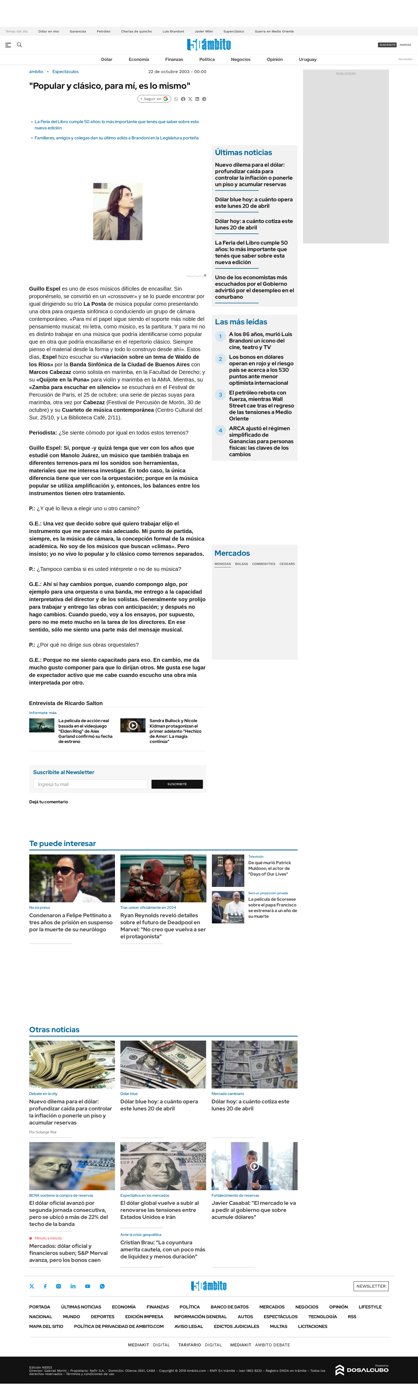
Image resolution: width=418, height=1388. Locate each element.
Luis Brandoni (173, 31)
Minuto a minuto (48, 1238)
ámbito (36, 72)
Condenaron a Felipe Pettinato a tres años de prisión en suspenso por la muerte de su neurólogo (71, 922)
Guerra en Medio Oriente (274, 31)
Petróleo (103, 31)
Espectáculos (65, 72)
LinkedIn (73, 1286)
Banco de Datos (230, 1307)
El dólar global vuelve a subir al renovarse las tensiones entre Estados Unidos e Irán (159, 1210)
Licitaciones (312, 1326)
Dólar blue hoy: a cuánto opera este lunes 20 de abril (254, 202)
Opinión (275, 59)
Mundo (71, 1317)
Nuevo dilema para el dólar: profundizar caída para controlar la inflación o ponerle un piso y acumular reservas (254, 174)
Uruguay (308, 59)
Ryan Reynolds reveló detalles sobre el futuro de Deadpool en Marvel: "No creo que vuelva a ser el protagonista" (163, 926)
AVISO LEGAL (189, 1326)
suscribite (387, 44)
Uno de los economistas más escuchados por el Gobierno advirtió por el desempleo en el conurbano (254, 287)
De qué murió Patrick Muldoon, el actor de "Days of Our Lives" (269, 868)
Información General (200, 1317)
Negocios (241, 59)
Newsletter (406, 59)
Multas (278, 1326)
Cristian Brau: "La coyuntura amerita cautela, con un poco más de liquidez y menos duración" (162, 1249)
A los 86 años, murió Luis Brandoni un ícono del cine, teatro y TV (260, 341)
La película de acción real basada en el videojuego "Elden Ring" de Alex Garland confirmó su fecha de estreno (85, 731)
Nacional (40, 1317)
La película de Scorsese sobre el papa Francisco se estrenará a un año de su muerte (272, 907)
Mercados (272, 1307)
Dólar (107, 59)
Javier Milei (204, 31)
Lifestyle (370, 1307)
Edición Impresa (144, 1317)
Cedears (287, 564)
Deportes (102, 1317)
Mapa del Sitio (46, 1326)
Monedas (223, 564)
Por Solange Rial (42, 1132)
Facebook (45, 1286)
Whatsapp (102, 1286)
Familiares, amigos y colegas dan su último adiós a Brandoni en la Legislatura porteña (117, 138)
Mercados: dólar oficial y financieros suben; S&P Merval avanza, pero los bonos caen (68, 1253)
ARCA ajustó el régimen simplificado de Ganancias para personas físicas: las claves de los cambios (261, 441)
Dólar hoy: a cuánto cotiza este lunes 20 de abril (254, 224)
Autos (245, 1317)
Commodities (263, 564)
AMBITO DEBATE (260, 1344)
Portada (39, 1307)
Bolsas (241, 564)
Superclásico (233, 31)
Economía (139, 59)
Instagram (58, 1286)
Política (207, 59)
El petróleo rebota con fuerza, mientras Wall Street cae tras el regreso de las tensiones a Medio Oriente (261, 405)
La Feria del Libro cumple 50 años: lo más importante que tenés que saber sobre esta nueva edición (251, 252)
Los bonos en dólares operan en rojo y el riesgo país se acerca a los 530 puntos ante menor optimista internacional (261, 369)
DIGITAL (149, 1344)
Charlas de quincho (136, 31)
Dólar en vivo (48, 31)
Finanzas (174, 59)
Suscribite (177, 784)
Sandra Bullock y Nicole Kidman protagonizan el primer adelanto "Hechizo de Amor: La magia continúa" (176, 731)
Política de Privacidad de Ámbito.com (119, 1326)
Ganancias (78, 31)
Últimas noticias (81, 1307)
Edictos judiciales (236, 1326)
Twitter (32, 1286)
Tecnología (322, 1317)
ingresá (405, 44)
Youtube (87, 1286)
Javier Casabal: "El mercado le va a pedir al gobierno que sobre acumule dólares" (254, 1210)
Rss (352, 1317)
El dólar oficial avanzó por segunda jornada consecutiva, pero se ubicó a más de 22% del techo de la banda (68, 1213)
